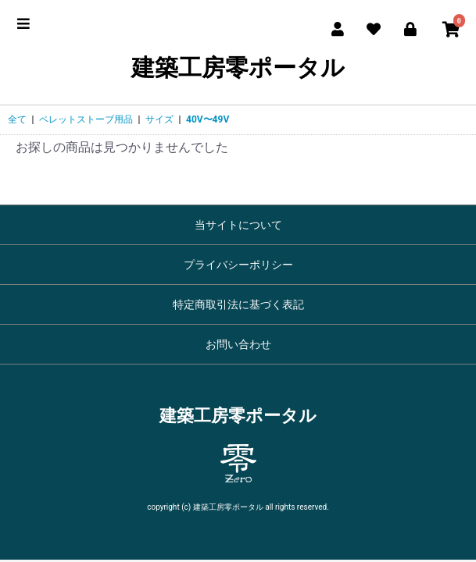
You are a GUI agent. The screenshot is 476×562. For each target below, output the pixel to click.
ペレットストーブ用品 (86, 119)
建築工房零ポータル (238, 67)
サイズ (159, 119)
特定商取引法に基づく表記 (238, 304)
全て (17, 119)
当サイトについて (238, 225)
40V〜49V (207, 119)
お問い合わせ (238, 344)
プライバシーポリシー (238, 264)
